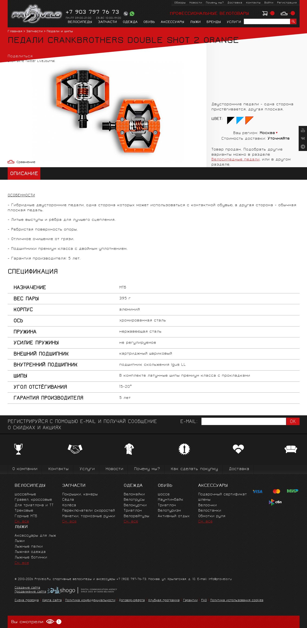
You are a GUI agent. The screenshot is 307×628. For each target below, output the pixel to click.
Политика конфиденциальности (90, 600)
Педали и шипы (60, 32)
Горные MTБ (26, 516)
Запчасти (107, 22)
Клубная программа (164, 600)
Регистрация (287, 3)
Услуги (234, 22)
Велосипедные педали (235, 159)
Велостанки (209, 510)
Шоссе (164, 494)
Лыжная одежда (30, 552)
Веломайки (134, 494)
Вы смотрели (36, 622)
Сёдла (68, 499)
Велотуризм (169, 510)
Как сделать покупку (194, 469)
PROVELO (37, 14)
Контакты (253, 3)
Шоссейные (25, 494)
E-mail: (188, 422)
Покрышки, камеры (80, 494)
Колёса (69, 505)
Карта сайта (52, 600)
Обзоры (180, 3)
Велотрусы (134, 499)
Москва (267, 133)
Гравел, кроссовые (33, 499)
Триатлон (133, 510)
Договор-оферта (132, 600)
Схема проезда (27, 600)
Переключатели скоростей (88, 510)
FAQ (204, 600)
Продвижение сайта (30, 592)
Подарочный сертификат (222, 494)
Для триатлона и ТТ (34, 505)
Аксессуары (172, 22)
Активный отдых (174, 516)
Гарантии (190, 600)
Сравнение (25, 162)
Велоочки (207, 505)
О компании (24, 469)
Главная (15, 32)
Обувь (149, 22)
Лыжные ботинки (31, 557)
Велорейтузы (136, 516)
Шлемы (204, 499)
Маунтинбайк (170, 499)
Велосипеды (80, 22)
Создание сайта (27, 588)
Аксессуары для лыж (35, 535)
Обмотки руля (211, 516)
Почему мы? (215, 3)
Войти (268, 3)
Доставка (234, 3)
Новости (195, 3)
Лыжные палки (29, 546)
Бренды (214, 22)
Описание (24, 174)
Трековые (24, 510)
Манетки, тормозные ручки (88, 516)
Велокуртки (135, 505)
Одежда (130, 22)
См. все (22, 521)
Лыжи (195, 22)
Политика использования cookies (236, 600)
